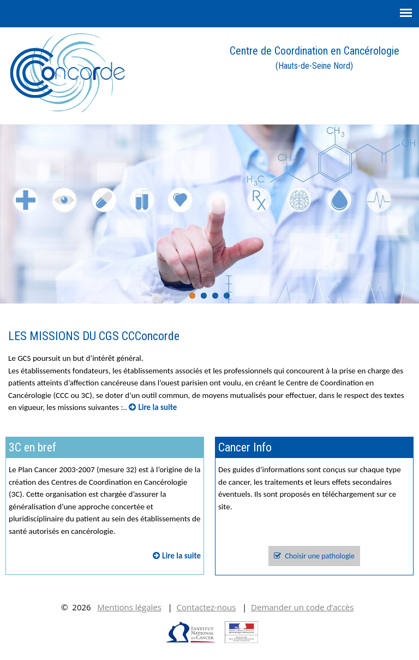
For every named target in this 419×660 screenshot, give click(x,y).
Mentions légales (129, 607)
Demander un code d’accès (302, 607)
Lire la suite (153, 407)
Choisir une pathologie (314, 556)
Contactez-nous (206, 607)
